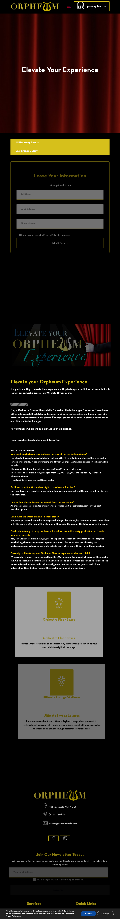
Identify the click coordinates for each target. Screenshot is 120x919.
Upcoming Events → (92, 6)
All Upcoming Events (25, 143)
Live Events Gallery (25, 151)
